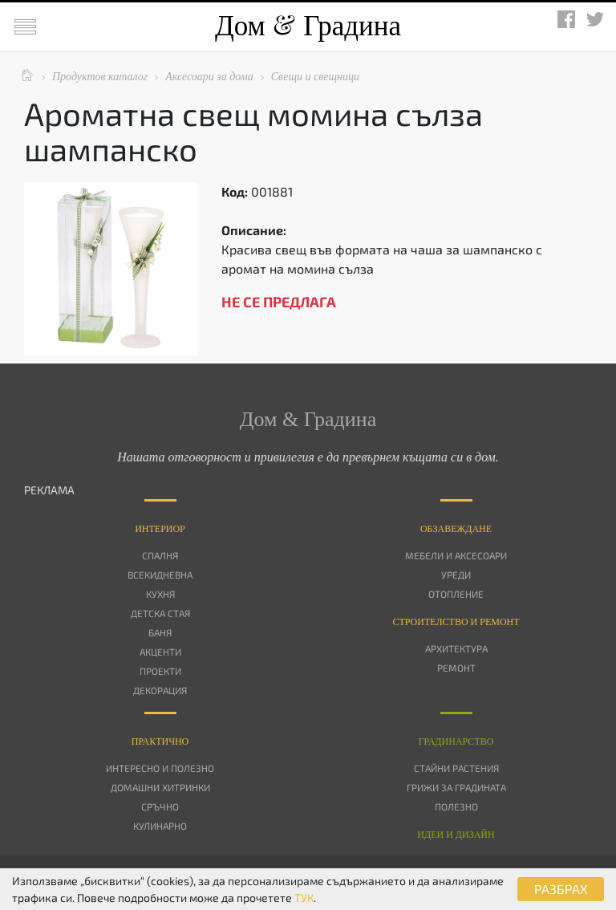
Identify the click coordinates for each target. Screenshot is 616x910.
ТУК (304, 897)
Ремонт (456, 667)
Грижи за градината (456, 787)
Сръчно (160, 806)
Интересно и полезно (160, 768)
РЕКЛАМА (49, 490)
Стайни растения (456, 768)
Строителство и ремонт (455, 622)
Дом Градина (308, 26)
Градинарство (456, 741)
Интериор (160, 528)
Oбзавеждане (456, 528)
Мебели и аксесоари (456, 555)
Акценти (160, 651)
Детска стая (160, 613)
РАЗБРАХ (561, 888)
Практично (160, 741)
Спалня (160, 555)
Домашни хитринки (160, 787)
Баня (160, 632)
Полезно (456, 806)
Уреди (456, 574)
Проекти (160, 670)
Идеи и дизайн (455, 834)
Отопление (456, 593)
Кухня (160, 593)
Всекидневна (160, 574)
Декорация (160, 690)
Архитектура (456, 648)
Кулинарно (160, 825)
